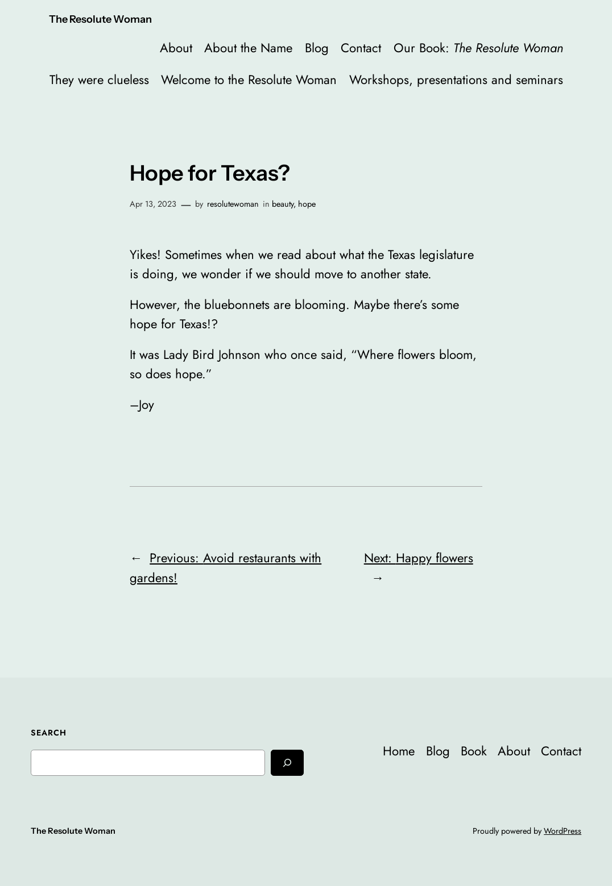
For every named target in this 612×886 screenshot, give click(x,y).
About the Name (248, 48)
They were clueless (99, 79)
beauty (282, 204)
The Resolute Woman (100, 19)
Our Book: (478, 48)
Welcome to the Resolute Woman (249, 79)
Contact (361, 48)
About (176, 48)
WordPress (562, 831)
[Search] (287, 762)
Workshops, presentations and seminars (456, 79)
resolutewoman (233, 204)
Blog (317, 48)
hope (307, 204)
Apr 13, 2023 (153, 204)
